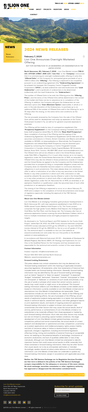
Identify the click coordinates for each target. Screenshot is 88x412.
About (38, 9)
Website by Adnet (50, 407)
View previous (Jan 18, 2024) (34, 374)
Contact (33, 14)
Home (31, 9)
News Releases (10, 55)
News (73, 9)
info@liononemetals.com (48, 251)
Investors (57, 9)
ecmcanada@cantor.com (73, 150)
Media (66, 9)
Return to (54, 374)
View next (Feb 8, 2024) (76, 374)
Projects (47, 9)
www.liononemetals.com (41, 257)
